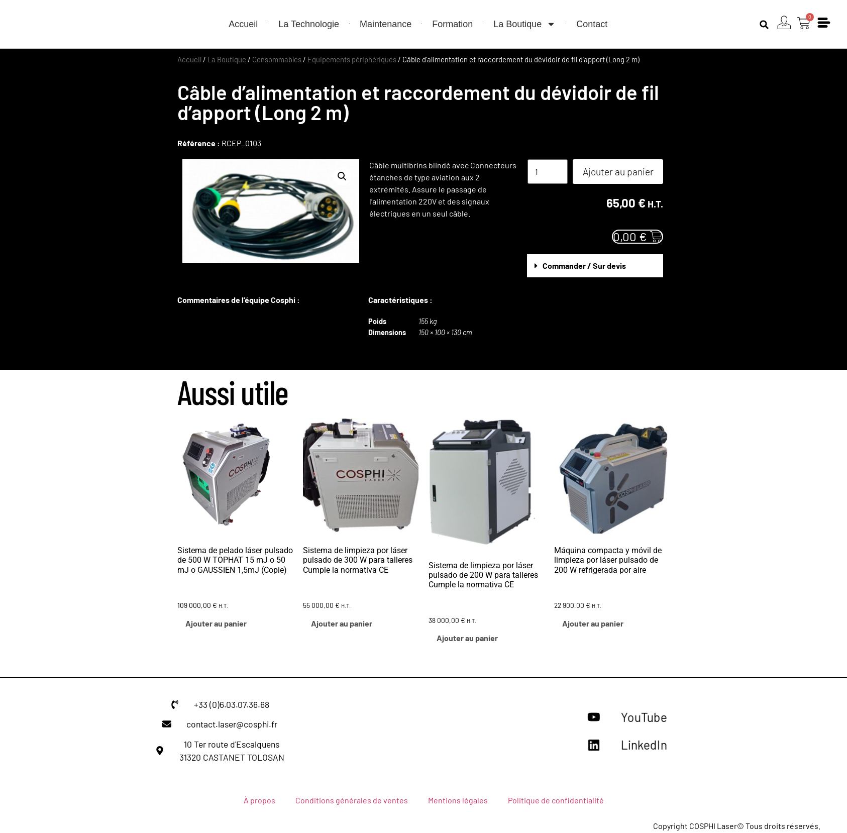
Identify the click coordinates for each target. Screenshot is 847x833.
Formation (452, 24)
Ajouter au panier (618, 171)
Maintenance (385, 24)
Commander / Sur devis (584, 265)
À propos (259, 800)
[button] (763, 24)
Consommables (276, 59)
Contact (591, 24)
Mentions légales (458, 800)
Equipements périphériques (351, 59)
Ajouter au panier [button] (216, 623)
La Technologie (308, 24)
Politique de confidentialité (556, 800)
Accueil (243, 24)
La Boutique (524, 24)
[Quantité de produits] (547, 171)
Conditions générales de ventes (351, 800)
